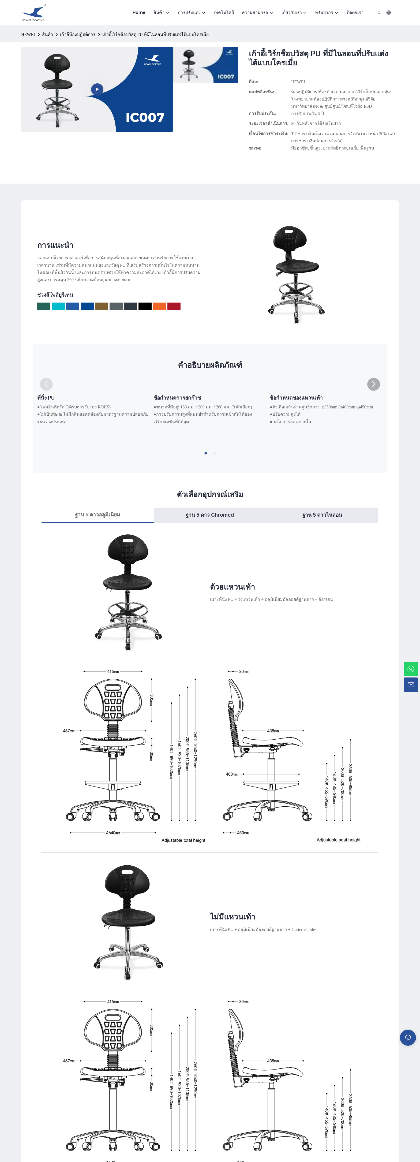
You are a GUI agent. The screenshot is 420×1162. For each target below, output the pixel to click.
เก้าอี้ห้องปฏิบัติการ (77, 34)
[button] (373, 384)
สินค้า (47, 34)
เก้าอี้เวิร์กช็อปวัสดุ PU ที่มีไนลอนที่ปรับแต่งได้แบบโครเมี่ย (155, 34)
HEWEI (28, 34)
